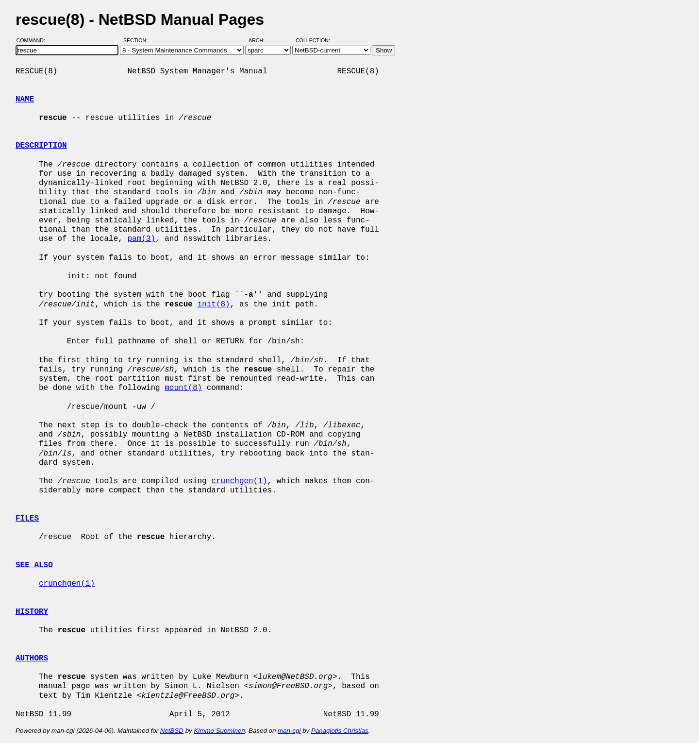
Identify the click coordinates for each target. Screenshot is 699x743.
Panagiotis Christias (339, 730)
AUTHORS (32, 658)
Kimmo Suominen (219, 730)
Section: (137, 40)
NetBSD (171, 730)
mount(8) (183, 388)
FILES (27, 518)
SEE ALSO (34, 565)
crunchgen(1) (239, 481)
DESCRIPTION (41, 145)
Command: (34, 40)
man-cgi (289, 730)
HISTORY (32, 612)
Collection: (313, 40)
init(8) (213, 304)
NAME (25, 99)
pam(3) (141, 239)
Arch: (261, 40)
